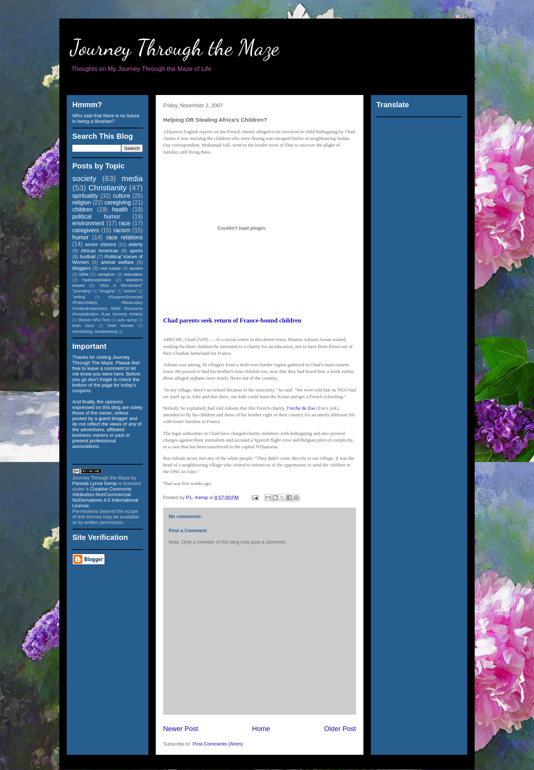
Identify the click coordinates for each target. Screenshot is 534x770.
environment (88, 223)
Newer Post (180, 729)
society (84, 178)
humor (80, 237)
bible (84, 274)
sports (136, 250)
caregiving (118, 202)
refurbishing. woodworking (94, 332)
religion (81, 202)
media (132, 178)
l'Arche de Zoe (301, 408)
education (133, 274)
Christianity (108, 187)
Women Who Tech (94, 320)
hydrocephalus (97, 279)
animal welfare (117, 262)
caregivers (85, 230)
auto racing (127, 320)
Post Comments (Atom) (218, 744)
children (82, 209)
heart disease (121, 326)
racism (122, 230)
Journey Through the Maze (174, 47)
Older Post (340, 729)
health (120, 209)
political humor (96, 216)
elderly (136, 244)
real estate (110, 268)
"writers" (130, 291)
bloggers (81, 268)
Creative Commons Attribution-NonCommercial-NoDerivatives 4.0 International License (105, 497)
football (87, 256)
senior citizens (100, 244)
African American (100, 250)
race (124, 223)
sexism (136, 268)
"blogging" (107, 291)
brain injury (83, 326)
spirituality (85, 196)
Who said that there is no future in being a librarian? (105, 118)
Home (261, 729)
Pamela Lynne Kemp (94, 483)
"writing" (79, 297)
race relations (124, 237)
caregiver (106, 274)
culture (121, 196)
